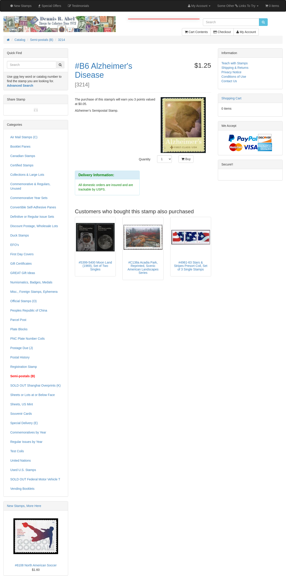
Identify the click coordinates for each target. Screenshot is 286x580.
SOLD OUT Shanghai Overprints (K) (35, 385)
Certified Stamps (21, 165)
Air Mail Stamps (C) (23, 137)
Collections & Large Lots (27, 174)
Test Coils (17, 451)
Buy (186, 159)
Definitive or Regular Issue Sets (32, 216)
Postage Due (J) (21, 348)
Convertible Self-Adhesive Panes (33, 207)
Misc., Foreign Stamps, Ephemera (34, 291)
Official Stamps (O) (23, 301)
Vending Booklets (22, 488)
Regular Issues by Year (26, 442)
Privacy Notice (231, 72)
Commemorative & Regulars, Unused (30, 186)
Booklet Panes (20, 146)
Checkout (222, 32)
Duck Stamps (19, 235)
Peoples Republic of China (28, 310)
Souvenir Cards (21, 413)
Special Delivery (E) (24, 423)
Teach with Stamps (234, 63)
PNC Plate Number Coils (27, 338)
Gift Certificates (21, 263)
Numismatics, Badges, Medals (31, 282)
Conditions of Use (233, 76)
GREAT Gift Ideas (22, 273)
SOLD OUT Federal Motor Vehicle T (35, 479)
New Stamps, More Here (24, 506)
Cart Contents (196, 32)
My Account (246, 32)
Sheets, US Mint (21, 404)
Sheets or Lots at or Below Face (32, 395)
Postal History (19, 357)
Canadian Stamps (22, 156)
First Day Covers (22, 254)
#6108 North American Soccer (36, 565)
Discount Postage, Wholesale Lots (34, 226)
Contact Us (229, 81)
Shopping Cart (231, 98)
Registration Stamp (23, 367)
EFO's (14, 245)
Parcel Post (18, 320)
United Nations (20, 460)
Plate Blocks (18, 329)
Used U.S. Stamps (23, 470)
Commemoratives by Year (28, 432)
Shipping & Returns (234, 67)
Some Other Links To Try (238, 6)
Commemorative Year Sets (29, 198)
